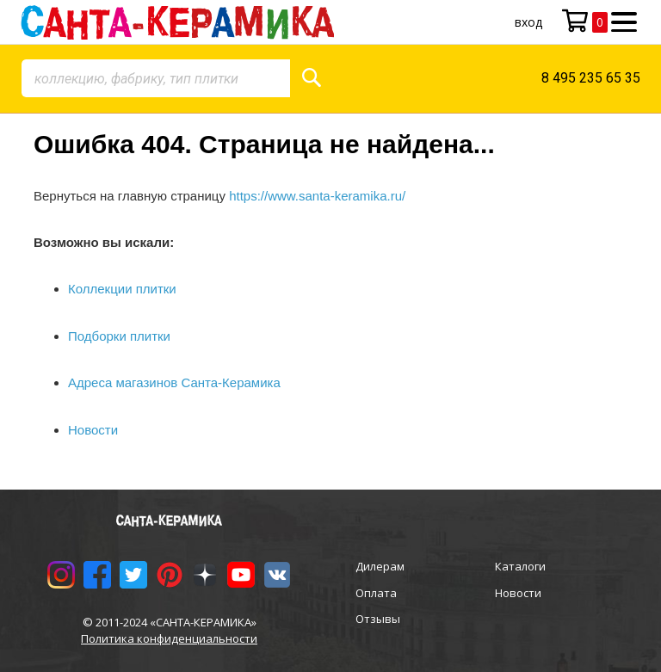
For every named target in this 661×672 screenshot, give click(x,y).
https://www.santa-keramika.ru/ (317, 195)
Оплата (376, 593)
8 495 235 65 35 (590, 78)
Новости (518, 593)
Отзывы (377, 618)
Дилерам (380, 566)
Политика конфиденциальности (169, 638)
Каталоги (520, 566)
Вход (528, 22)
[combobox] (156, 78)
